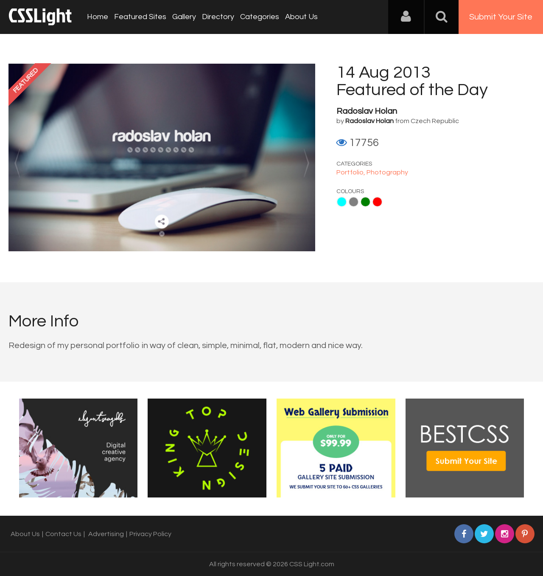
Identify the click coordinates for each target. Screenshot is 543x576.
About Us (301, 17)
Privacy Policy (150, 534)
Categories (259, 17)
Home (97, 17)
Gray (353, 202)
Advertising (106, 534)
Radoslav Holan (366, 111)
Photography (387, 172)
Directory (218, 17)
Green (365, 202)
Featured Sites (140, 17)
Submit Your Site (500, 17)
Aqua (341, 202)
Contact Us (63, 534)
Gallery (184, 17)
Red (377, 202)
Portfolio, (351, 172)
